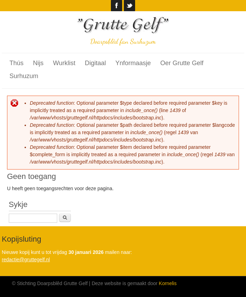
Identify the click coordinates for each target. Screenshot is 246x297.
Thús (16, 63)
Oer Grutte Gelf (182, 63)
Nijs (38, 63)
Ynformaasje (133, 63)
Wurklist (64, 63)
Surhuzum (23, 76)
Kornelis (168, 283)
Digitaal (95, 63)
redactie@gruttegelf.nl (26, 259)
